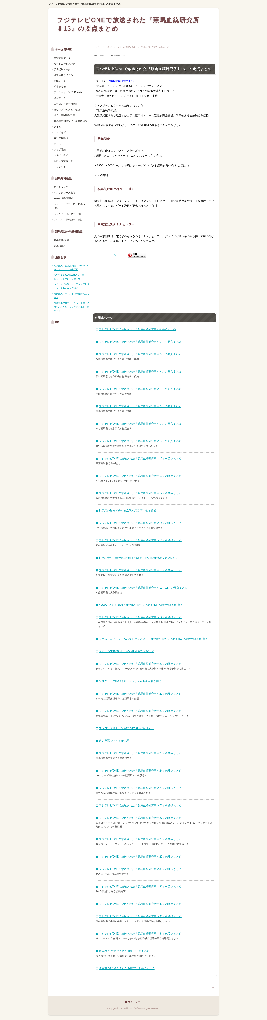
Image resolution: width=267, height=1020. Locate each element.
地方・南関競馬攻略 (64, 115)
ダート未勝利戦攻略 (64, 63)
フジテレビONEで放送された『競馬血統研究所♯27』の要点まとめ (140, 817)
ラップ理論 (60, 149)
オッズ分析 (60, 132)
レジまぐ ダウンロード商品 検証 (70, 206)
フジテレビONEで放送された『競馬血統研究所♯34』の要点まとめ (140, 933)
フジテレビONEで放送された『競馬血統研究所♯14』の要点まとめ (140, 523)
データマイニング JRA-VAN (69, 92)
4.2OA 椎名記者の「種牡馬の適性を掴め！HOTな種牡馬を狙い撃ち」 (142, 604)
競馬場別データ (62, 69)
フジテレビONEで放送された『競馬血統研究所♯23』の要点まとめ (140, 753)
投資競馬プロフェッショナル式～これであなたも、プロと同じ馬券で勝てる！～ (71, 307)
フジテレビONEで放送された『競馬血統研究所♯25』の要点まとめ (140, 788)
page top (213, 987)
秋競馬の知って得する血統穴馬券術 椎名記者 (127, 510)
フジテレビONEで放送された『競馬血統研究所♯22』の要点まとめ (140, 710)
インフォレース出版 (64, 192)
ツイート (119, 254)
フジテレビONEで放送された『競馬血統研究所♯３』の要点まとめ (140, 354)
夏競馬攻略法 (61, 138)
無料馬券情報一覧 (63, 161)
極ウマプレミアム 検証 (67, 109)
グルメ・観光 (61, 155)
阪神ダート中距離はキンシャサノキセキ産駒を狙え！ (131, 681)
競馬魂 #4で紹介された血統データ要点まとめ (126, 968)
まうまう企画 (61, 187)
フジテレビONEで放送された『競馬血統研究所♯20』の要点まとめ (140, 663)
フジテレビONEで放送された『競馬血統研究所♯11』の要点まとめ (140, 475)
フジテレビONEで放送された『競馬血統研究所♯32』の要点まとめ (140, 903)
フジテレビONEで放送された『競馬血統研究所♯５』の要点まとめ (140, 389)
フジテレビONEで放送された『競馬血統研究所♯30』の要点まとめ (140, 869)
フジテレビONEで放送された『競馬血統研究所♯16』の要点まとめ (140, 570)
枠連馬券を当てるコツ (66, 75)
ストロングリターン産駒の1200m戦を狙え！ (126, 728)
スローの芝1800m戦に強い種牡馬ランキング (126, 651)
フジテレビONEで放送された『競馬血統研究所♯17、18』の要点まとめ (143, 587)
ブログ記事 (60, 166)
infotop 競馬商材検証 (65, 198)
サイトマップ (135, 1001)
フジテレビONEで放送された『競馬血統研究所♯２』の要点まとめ (140, 341)
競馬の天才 (60, 245)
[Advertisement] (154, 284)
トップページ (98, 47)
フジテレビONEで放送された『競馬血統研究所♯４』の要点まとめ (140, 371)
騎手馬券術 (60, 86)
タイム (57, 126)
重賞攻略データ (62, 58)
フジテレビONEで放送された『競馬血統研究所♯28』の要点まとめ (140, 839)
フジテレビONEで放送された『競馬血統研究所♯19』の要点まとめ (140, 617)
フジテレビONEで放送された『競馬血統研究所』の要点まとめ (137, 329)
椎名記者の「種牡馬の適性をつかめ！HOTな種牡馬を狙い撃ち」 (138, 557)
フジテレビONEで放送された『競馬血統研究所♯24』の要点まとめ (140, 770)
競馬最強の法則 (62, 240)
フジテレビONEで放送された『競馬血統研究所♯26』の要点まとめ (140, 805)
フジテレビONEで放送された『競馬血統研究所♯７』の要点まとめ (140, 423)
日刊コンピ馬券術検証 (66, 103)
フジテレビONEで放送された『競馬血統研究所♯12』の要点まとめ (140, 493)
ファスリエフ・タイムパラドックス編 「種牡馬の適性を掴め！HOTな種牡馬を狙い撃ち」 (155, 638)
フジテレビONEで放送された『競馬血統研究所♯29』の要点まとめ (140, 856)
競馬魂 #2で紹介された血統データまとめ (124, 951)
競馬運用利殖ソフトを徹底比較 (70, 121)
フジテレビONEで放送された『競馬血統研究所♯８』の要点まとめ (140, 441)
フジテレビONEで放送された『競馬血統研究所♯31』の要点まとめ (140, 886)
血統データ (110, 47)
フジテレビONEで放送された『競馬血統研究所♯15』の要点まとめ (140, 540)
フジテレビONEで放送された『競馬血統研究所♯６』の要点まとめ (140, 406)
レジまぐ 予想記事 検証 (68, 219)
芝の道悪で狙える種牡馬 (114, 740)
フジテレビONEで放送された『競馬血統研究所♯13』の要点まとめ (84, 4)
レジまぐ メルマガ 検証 (68, 214)
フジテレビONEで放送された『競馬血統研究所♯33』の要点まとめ (140, 916)
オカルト (58, 143)
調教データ (60, 98)
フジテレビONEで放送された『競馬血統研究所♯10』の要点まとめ (140, 458)
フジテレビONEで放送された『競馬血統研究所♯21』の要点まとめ (140, 693)
